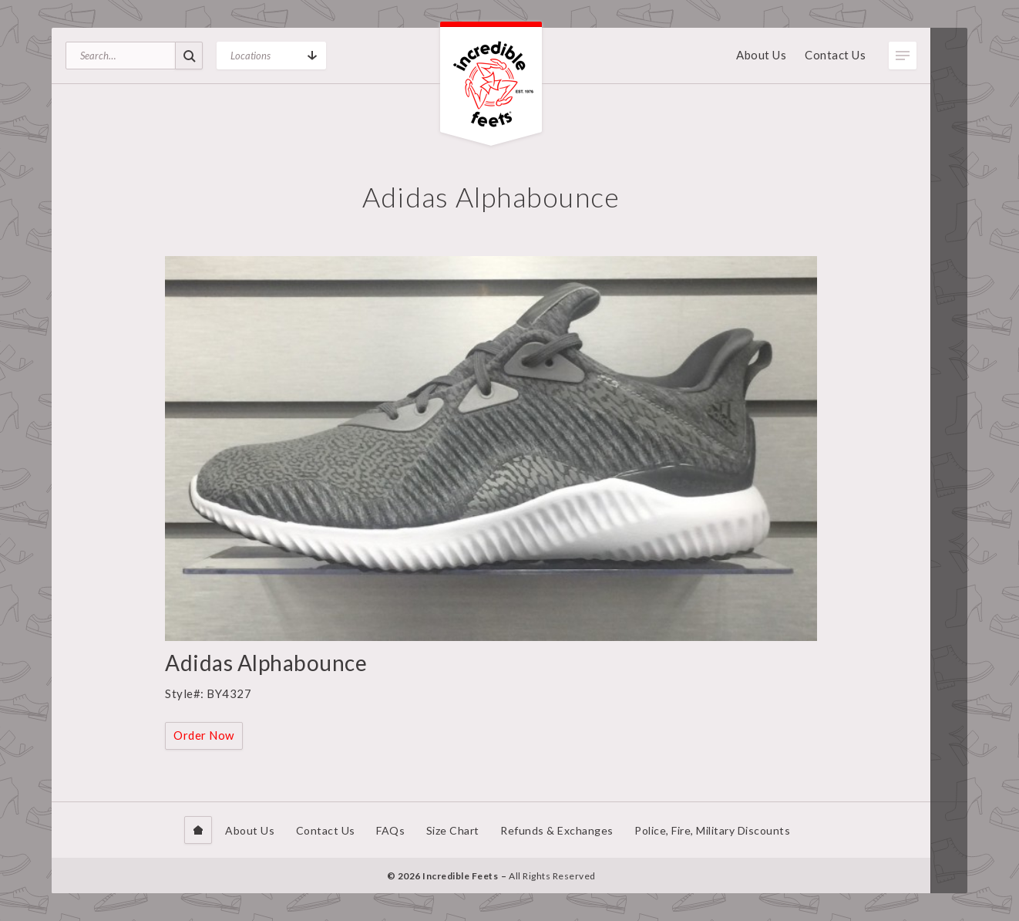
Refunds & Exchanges (557, 830)
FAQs (390, 830)
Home (198, 830)
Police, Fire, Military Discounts (712, 830)
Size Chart (452, 830)
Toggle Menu (902, 55)
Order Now (203, 735)
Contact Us (835, 55)
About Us (761, 55)
